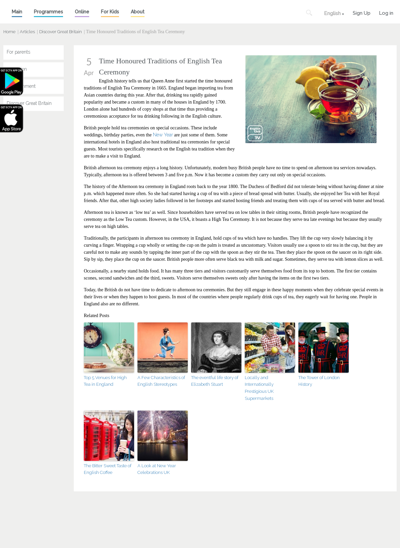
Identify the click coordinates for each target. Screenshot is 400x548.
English (332, 13)
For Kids (110, 11)
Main (17, 11)
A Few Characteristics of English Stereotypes (161, 381)
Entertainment (21, 86)
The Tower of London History (319, 381)
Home (9, 31)
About (138, 11)
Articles (27, 31)
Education (17, 69)
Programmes (48, 11)
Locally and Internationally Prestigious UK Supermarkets (259, 388)
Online (82, 11)
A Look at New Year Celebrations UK (156, 469)
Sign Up (361, 12)
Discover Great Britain (60, 31)
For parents (18, 52)
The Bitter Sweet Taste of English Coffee (107, 469)
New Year (163, 134)
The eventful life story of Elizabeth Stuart (214, 381)
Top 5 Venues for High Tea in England (105, 381)
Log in (386, 12)
